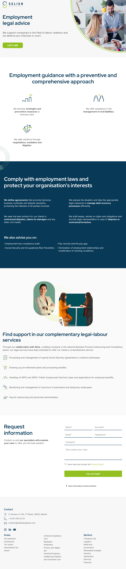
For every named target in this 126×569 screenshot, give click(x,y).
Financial (87, 562)
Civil (45, 539)
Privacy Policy (97, 464)
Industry (87, 553)
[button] (93, 486)
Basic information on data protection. (82, 486)
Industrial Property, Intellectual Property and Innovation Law (52, 556)
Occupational (9, 538)
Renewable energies (92, 550)
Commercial (9, 541)
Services (87, 559)
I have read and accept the (85, 464)
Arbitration (48, 545)
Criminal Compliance (52, 536)
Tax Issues (8, 544)
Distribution (88, 556)
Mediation (48, 542)
